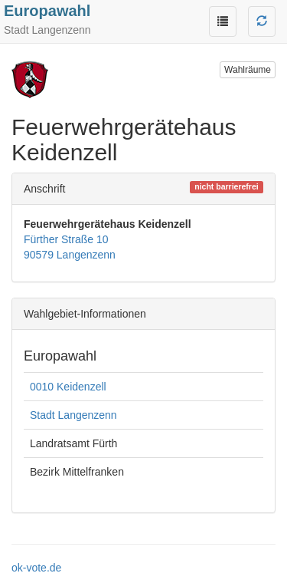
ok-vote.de (36, 568)
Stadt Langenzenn (73, 415)
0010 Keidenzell (68, 386)
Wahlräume (247, 69)
